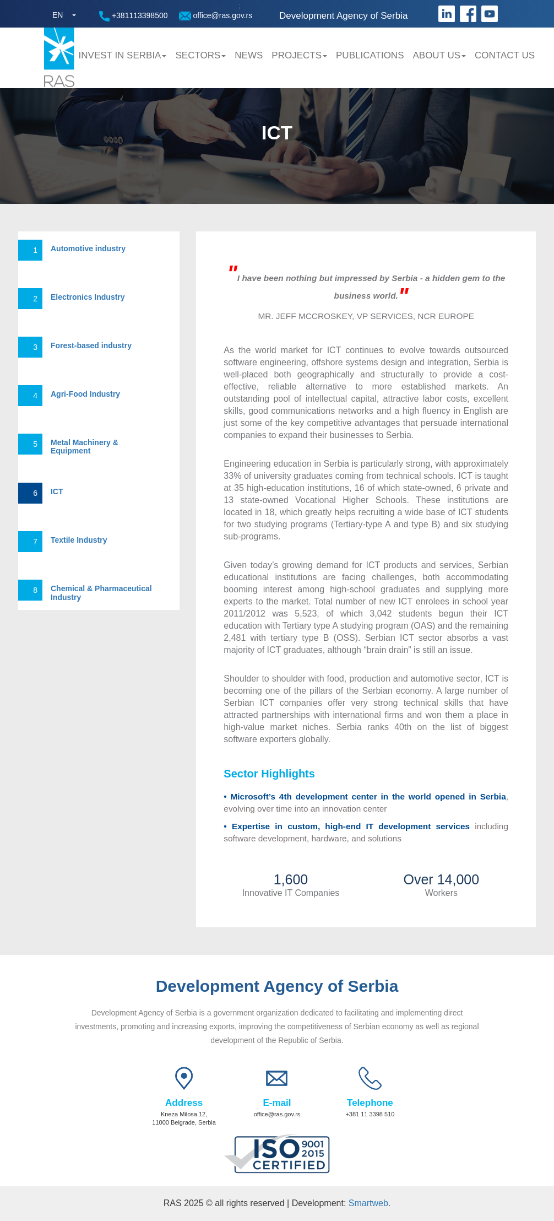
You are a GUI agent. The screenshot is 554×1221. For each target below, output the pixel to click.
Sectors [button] (200, 55)
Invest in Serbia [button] (123, 55)
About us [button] (439, 55)
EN (57, 14)
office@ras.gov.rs (216, 15)
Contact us (505, 55)
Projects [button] (299, 55)
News (249, 55)
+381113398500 (133, 16)
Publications (370, 55)
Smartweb (368, 1203)
